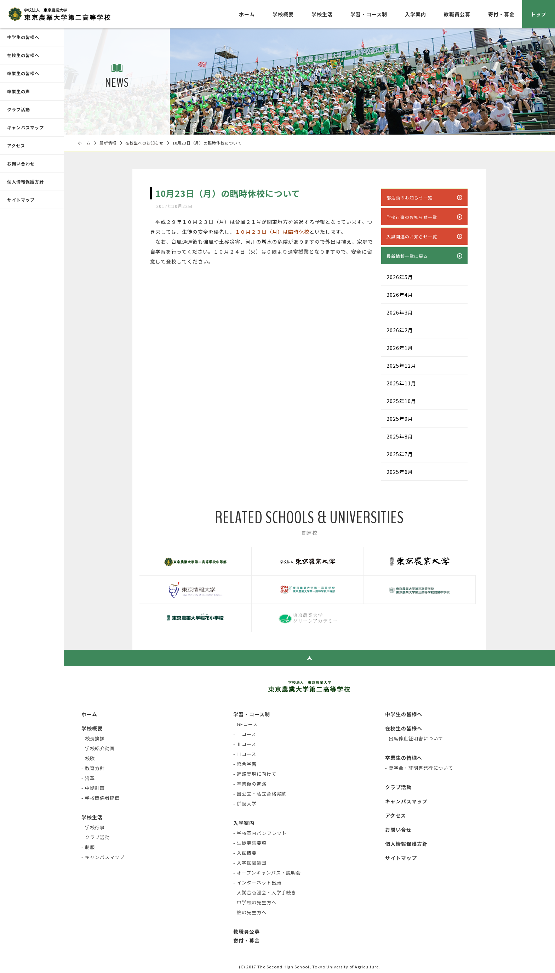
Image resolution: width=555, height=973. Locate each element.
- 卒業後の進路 (250, 783)
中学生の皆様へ (23, 37)
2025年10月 (401, 401)
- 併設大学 (245, 803)
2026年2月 (400, 330)
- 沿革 (88, 778)
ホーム (247, 14)
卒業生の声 (18, 91)
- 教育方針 (93, 768)
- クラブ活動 (95, 837)
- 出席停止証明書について (414, 738)
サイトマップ (21, 200)
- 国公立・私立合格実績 (259, 793)
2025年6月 (400, 471)
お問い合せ (398, 829)
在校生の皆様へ (23, 55)
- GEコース (245, 724)
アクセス (16, 145)
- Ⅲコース (244, 754)
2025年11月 (401, 383)
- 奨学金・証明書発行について (419, 767)
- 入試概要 (245, 852)
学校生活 (322, 14)
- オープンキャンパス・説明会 (267, 872)
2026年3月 (400, 312)
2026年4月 (400, 294)
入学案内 (415, 14)
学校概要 (283, 14)
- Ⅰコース (244, 734)
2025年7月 (400, 454)
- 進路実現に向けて (254, 773)
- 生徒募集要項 (250, 842)
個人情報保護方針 (25, 182)
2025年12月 (401, 365)
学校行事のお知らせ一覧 (412, 217)
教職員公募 (457, 14)
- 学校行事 (93, 827)
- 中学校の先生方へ (254, 902)
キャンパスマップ (25, 127)
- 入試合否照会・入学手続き (264, 892)
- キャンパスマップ (103, 857)
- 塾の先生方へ (250, 912)
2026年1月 (400, 347)
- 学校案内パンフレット (260, 833)
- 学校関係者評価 (100, 797)
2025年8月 (400, 436)
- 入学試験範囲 (250, 862)
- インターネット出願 (257, 882)
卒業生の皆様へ (23, 73)
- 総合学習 (245, 763)
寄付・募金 (501, 14)
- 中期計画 (93, 788)
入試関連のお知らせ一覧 (412, 236)
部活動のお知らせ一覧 (410, 197)
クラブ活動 (18, 109)
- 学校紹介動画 (98, 748)
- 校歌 (88, 758)
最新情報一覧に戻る (407, 256)
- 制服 (88, 847)
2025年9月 (400, 418)
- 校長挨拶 (93, 738)
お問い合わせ (21, 163)
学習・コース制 (368, 14)
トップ (539, 14)
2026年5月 (400, 277)
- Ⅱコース (244, 744)
